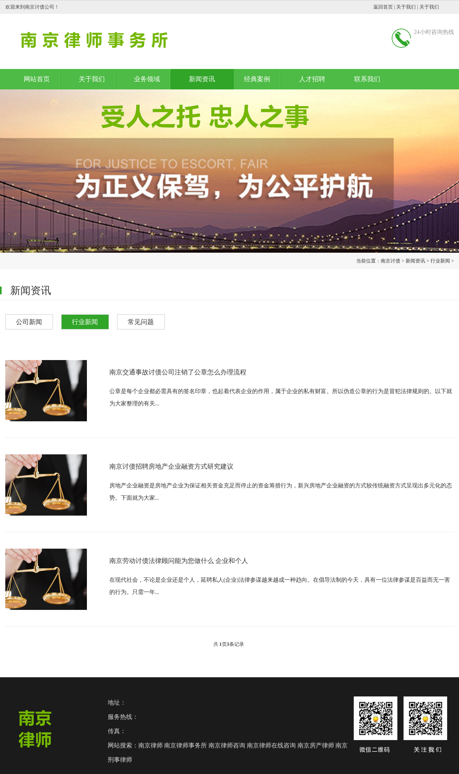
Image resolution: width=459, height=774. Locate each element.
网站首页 (37, 79)
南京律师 (150, 745)
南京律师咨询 (226, 745)
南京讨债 (390, 261)
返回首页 (383, 7)
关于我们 (406, 7)
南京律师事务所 (185, 745)
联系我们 (367, 79)
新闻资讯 (202, 79)
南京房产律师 (315, 745)
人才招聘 (312, 79)
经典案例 (257, 79)
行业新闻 (440, 261)
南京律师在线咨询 (271, 745)
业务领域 (147, 79)
